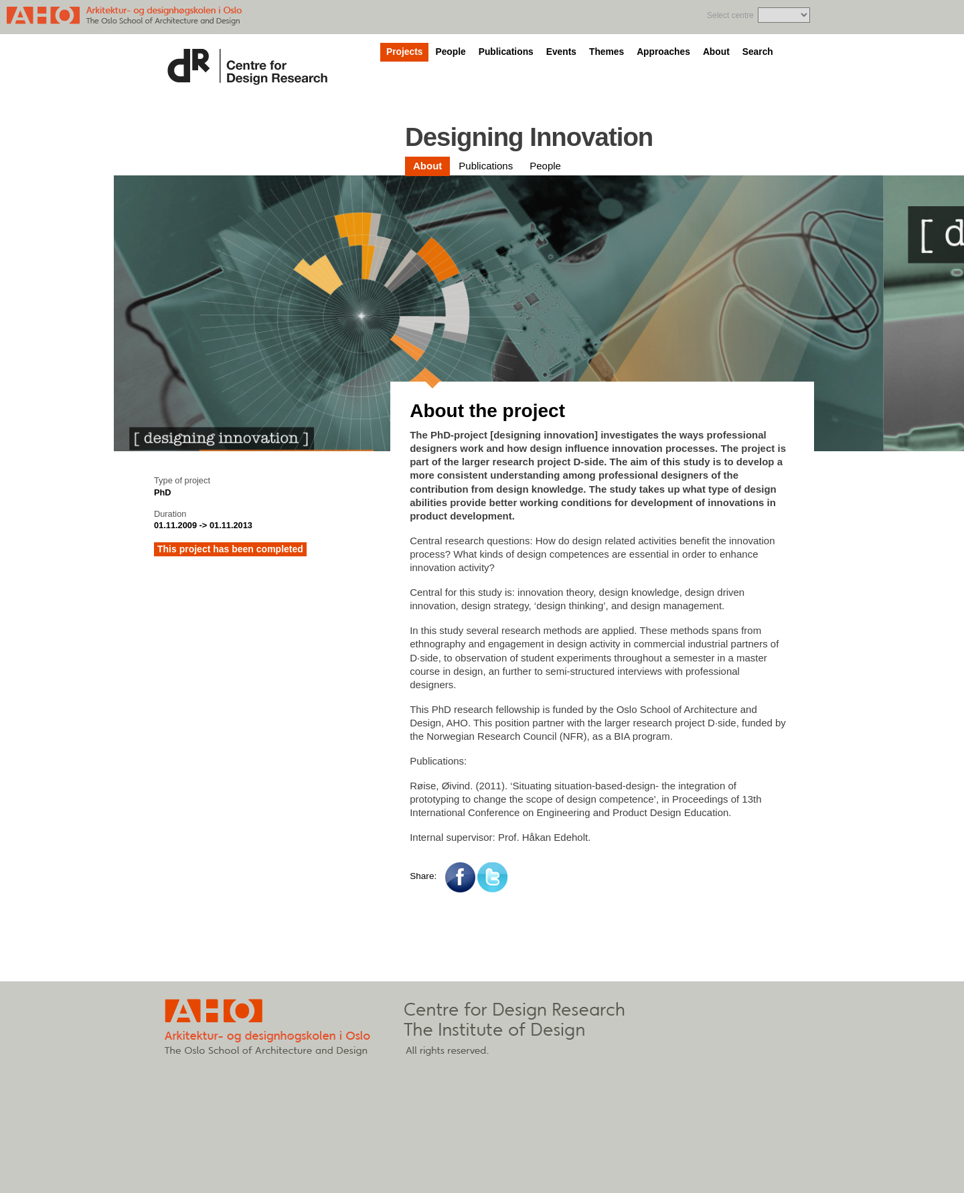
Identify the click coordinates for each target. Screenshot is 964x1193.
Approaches (663, 52)
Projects (404, 52)
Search (757, 52)
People (450, 52)
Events (561, 52)
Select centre (730, 15)
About (716, 52)
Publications (506, 52)
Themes (606, 52)
